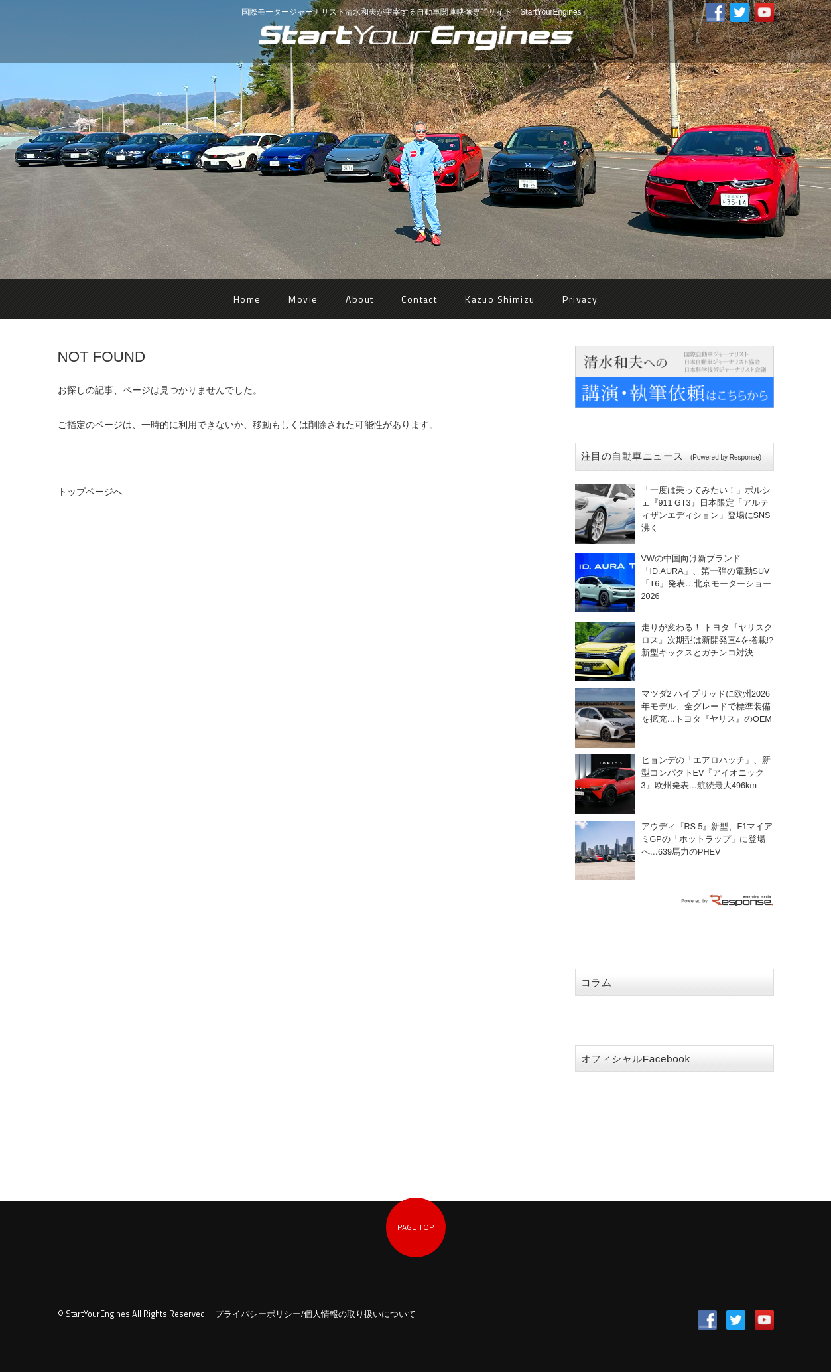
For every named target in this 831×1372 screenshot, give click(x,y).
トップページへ (90, 491)
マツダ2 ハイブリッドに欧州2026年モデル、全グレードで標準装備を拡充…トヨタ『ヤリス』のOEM (706, 706)
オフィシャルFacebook (635, 1058)
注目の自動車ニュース (671, 456)
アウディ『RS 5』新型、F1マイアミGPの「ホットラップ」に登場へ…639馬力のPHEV (707, 839)
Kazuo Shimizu (500, 299)
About (359, 299)
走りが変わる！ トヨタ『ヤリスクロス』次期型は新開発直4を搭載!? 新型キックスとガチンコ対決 (707, 640)
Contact (419, 299)
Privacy (580, 299)
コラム (596, 982)
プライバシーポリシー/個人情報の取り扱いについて (315, 1314)
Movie (303, 299)
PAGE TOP (415, 1227)
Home (247, 299)
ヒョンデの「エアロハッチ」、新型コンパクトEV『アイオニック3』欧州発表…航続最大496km (706, 773)
